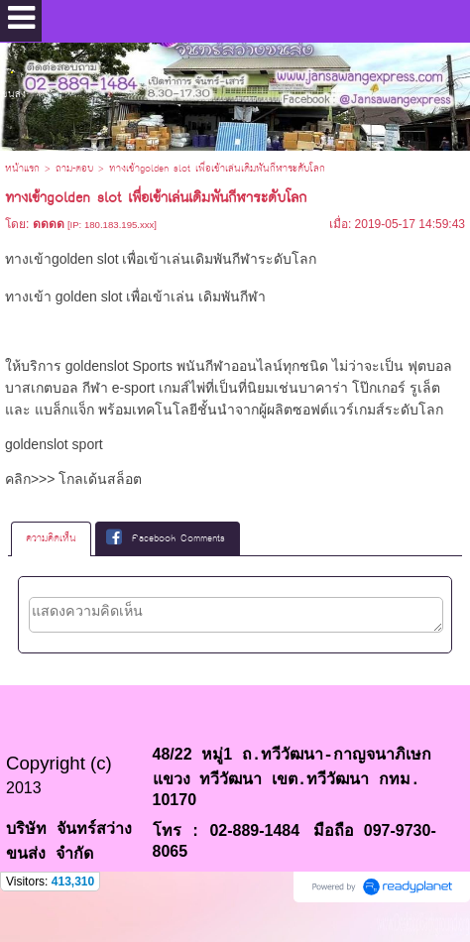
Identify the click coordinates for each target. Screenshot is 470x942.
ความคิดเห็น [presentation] (51, 538)
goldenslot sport (54, 444)
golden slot (89, 296)
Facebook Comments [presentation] (165, 538)
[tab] (51, 538)
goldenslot (97, 366)
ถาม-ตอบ (74, 169)
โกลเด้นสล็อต (100, 479)
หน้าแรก (22, 169)
